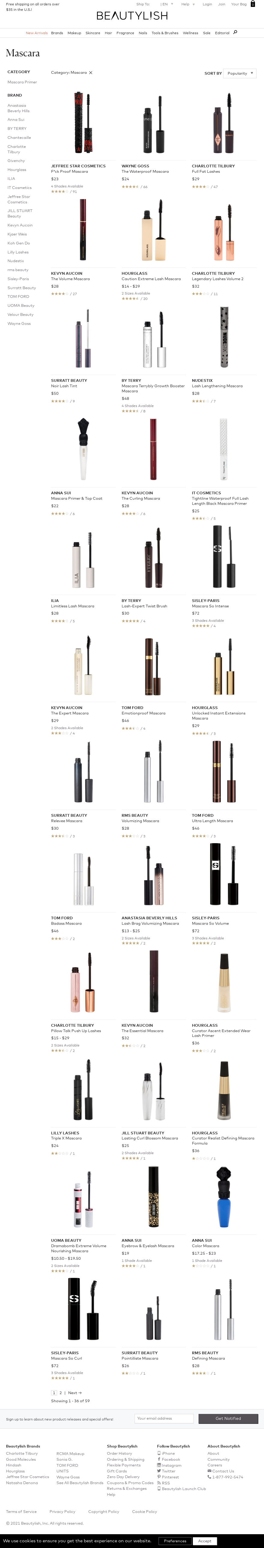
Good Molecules (21, 1460)
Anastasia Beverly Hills (18, 108)
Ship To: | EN (155, 3)
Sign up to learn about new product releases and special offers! (59, 1419)
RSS (166, 1483)
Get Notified (228, 1419)
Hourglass (17, 170)
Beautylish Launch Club (184, 1489)
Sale (207, 33)
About (213, 1454)
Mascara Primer (22, 82)
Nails (143, 33)
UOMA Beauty (21, 306)
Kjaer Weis (17, 234)
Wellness (190, 33)
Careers (215, 1465)
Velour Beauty (21, 315)
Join (221, 4)
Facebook (171, 1460)
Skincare (93, 33)
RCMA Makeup (70, 1454)
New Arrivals (37, 33)
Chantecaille (19, 138)
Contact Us (223, 1471)
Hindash (13, 1465)
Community (219, 1460)
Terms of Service (21, 1512)
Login (207, 4)
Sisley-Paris (18, 279)
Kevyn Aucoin (20, 225)
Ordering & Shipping (125, 1460)
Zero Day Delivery (123, 1477)
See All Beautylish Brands (79, 1483)
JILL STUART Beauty (20, 213)
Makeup (74, 33)
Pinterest (170, 1477)
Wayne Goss (19, 324)
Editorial (222, 33)
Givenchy (16, 161)
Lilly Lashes (18, 252)
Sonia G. (64, 1460)
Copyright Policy (103, 1512)
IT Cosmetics (20, 188)
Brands (57, 33)
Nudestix (16, 261)
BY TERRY (17, 129)
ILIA (11, 179)
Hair (108, 33)
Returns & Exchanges (127, 1489)
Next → (75, 1393)
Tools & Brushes (165, 33)
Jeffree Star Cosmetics (19, 199)
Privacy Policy (62, 1512)
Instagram (171, 1466)
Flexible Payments (124, 1465)
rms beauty (18, 270)
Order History (119, 1454)
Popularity (238, 74)
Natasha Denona (22, 1483)
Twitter (168, 1471)
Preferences (175, 1541)
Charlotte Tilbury (17, 149)
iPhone (168, 1454)
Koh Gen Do (19, 243)
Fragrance (125, 33)
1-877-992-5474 (227, 1477)
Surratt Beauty (22, 288)
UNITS (62, 1471)
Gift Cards (117, 1471)
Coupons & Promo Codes (130, 1483)
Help (188, 5)
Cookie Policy (144, 1512)
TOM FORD (18, 297)
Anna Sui (16, 120)
